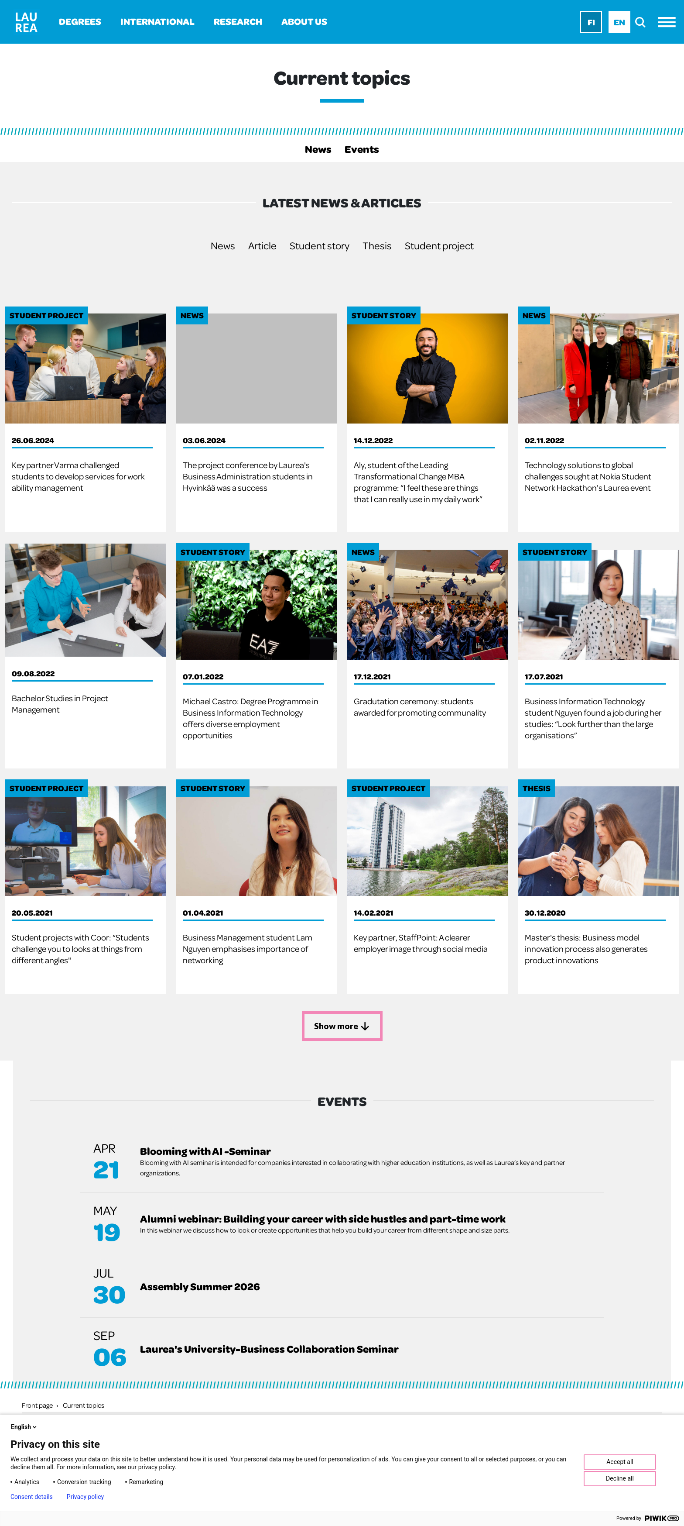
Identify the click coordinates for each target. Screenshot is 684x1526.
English (24, 1426)
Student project (439, 245)
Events (362, 148)
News (318, 148)
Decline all (620, 1478)
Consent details (31, 1496)
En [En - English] (619, 22)
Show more (342, 1025)
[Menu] (669, 22)
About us (304, 21)
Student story (319, 245)
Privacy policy (85, 1496)
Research (238, 21)
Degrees (80, 21)
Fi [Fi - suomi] (591, 22)
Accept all (619, 1461)
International (157, 21)
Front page (37, 1404)
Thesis (377, 245)
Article (262, 245)
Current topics (83, 1404)
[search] (643, 22)
